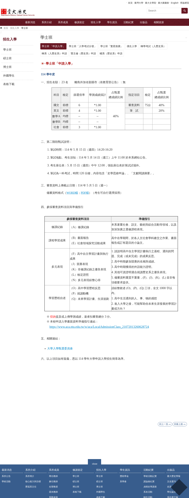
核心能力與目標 (33, 481)
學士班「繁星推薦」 (111, 46)
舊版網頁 (184, 3)
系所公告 (6, 476)
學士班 (24, 28)
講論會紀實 (149, 481)
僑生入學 (132, 46)
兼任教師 (53, 481)
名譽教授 (53, 486)
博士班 (7, 67)
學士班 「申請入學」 (53, 46)
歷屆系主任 (30, 486)
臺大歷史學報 (173, 476)
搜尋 (184, 11)
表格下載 (8, 84)
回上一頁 (163, 424)
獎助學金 (124, 476)
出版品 (143, 22)
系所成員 (63, 22)
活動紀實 (128, 22)
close (94, 463)
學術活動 (6, 481)
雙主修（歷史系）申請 (83, 53)
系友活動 (147, 492)
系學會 (123, 481)
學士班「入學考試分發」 (83, 46)
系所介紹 (47, 22)
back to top (179, 487)
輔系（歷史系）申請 (111, 53)
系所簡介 (29, 476)
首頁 (130, 3)
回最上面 (178, 424)
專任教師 (53, 476)
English (174, 3)
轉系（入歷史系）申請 (54, 53)
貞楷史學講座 (150, 486)
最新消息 (30, 22)
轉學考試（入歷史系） (153, 46)
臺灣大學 (138, 3)
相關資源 (159, 22)
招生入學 (96, 22)
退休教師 (53, 492)
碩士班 (7, 58)
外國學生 (8, 75)
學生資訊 (112, 22)
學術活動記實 (150, 476)
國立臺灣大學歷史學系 (27, 12)
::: (1, 32)
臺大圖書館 (163, 3)
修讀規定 (79, 22)
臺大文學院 (150, 3)
